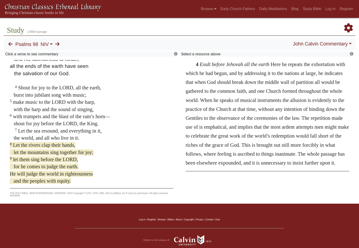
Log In (330, 9)
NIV (45, 44)
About (179, 219)
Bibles (171, 219)
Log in (142, 219)
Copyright (189, 219)
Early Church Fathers (237, 9)
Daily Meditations (273, 9)
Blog (295, 9)
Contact (209, 219)
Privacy (200, 219)
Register (346, 9)
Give (217, 219)
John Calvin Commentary (320, 44)
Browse (208, 9)
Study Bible (312, 9)
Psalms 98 (26, 44)
